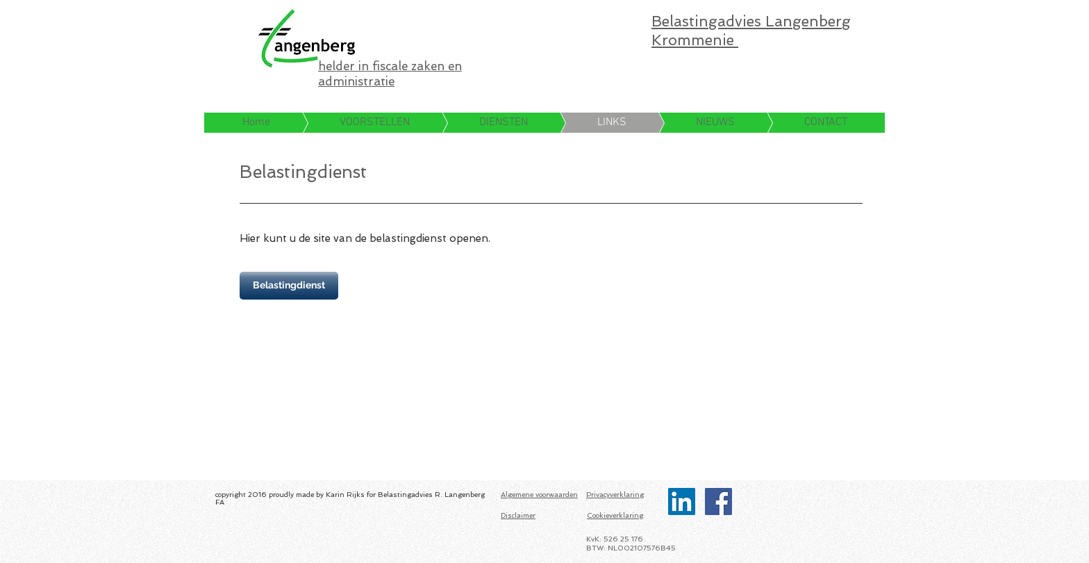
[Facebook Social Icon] (718, 501)
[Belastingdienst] (289, 286)
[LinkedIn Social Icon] (681, 501)
